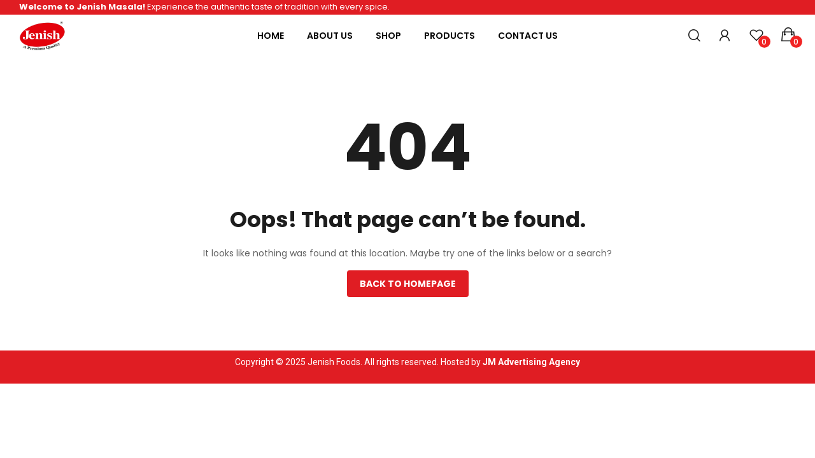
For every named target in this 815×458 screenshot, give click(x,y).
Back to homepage (408, 283)
